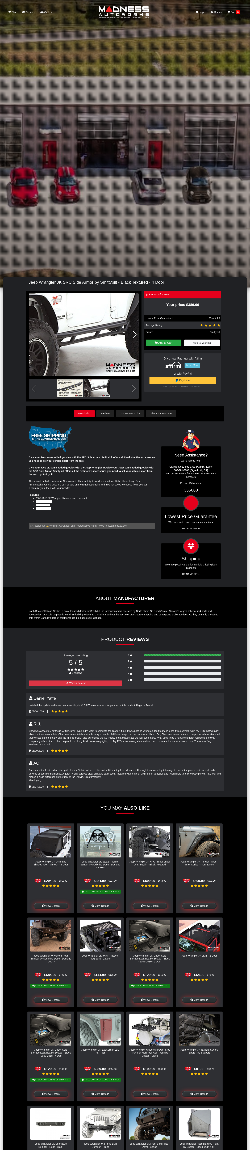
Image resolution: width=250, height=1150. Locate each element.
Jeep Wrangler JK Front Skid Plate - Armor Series (150, 1145)
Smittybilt (215, 332)
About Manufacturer (161, 413)
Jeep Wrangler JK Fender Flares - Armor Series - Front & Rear (199, 863)
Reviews (105, 413)
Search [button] (216, 12)
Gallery (46, 12)
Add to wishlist (202, 342)
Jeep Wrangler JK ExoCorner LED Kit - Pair (100, 1051)
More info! (214, 318)
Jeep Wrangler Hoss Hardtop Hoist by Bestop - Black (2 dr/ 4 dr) (199, 1145)
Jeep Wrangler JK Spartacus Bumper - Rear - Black (51, 1145)
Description (84, 413)
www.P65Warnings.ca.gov (113, 525)
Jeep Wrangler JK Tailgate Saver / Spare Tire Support (199, 1051)
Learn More (192, 365)
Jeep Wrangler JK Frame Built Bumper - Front (100, 1145)
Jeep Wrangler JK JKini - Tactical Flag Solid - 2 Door (100, 957)
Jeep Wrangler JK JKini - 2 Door (199, 955)
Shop (12, 12)
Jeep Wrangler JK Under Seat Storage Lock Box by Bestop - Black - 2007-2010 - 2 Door (150, 958)
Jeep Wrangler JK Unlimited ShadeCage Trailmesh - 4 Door (51, 863)
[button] (134, 334)
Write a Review (76, 683)
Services (28, 12)
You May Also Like (130, 413)
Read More (191, 528)
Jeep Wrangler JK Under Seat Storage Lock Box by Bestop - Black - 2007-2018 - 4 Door (51, 1052)
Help (201, 12)
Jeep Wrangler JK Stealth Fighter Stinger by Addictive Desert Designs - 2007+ (100, 864)
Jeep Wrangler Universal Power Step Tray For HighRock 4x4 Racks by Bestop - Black (149, 1052)
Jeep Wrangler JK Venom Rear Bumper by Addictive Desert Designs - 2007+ (51, 958)
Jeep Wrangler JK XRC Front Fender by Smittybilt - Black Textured (149, 863)
